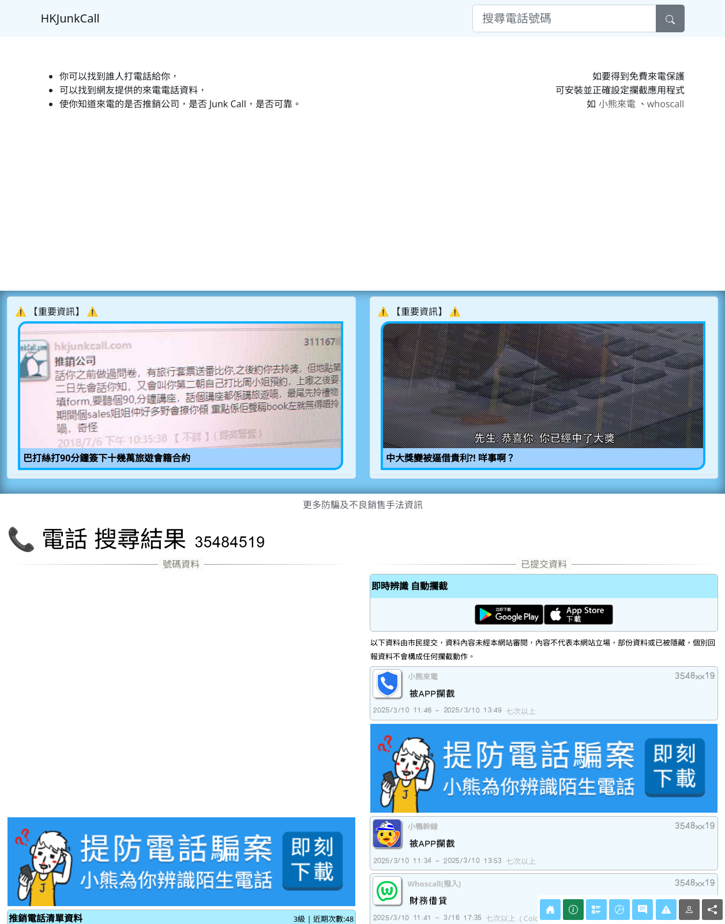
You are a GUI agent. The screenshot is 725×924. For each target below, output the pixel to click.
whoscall (666, 103)
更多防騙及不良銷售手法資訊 (363, 504)
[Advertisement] (353, 200)
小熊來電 (617, 103)
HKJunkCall (70, 18)
